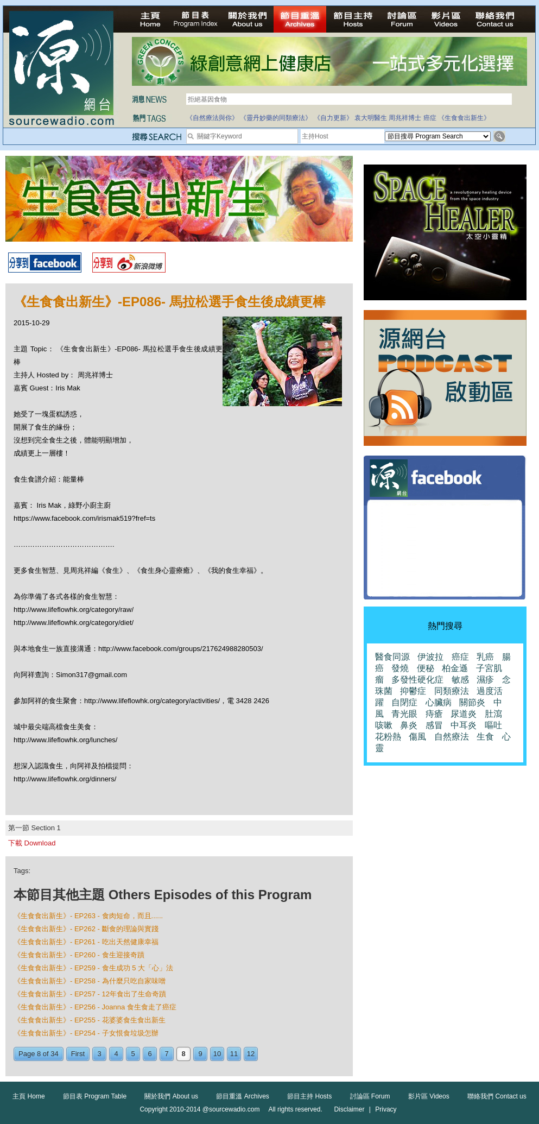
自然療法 (451, 736)
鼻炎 (408, 725)
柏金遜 (455, 668)
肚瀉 (493, 713)
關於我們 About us (171, 1096)
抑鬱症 (413, 691)
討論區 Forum (370, 1096)
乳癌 (485, 656)
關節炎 (472, 702)
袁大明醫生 (370, 118)
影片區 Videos (428, 1096)
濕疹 (485, 679)
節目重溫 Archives (242, 1096)
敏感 (460, 679)
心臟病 (439, 702)
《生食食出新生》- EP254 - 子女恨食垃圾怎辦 (86, 1033)
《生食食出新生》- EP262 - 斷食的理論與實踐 (86, 929)
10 (217, 1054)
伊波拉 (430, 656)
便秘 (425, 668)
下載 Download (31, 843)
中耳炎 (464, 725)
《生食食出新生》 (464, 118)
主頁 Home (28, 1096)
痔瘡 (434, 713)
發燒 (400, 668)
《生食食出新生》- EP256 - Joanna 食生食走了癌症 (95, 1007)
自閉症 (404, 702)
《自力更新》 (333, 118)
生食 (485, 736)
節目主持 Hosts (309, 1096)
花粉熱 (388, 736)
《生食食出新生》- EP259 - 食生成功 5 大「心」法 (93, 968)
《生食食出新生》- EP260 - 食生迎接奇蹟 (79, 955)
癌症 (429, 118)
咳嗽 (383, 725)
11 (234, 1054)
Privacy (385, 1109)
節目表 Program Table (94, 1096)
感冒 (434, 725)
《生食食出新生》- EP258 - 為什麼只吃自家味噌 (90, 981)
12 (251, 1054)
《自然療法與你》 (212, 118)
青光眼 (404, 713)
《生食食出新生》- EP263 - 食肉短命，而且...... (88, 916)
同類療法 (451, 691)
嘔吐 (493, 725)
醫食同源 (392, 656)
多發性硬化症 (417, 679)
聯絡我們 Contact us (497, 1096)
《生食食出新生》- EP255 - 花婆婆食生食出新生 (90, 1020)
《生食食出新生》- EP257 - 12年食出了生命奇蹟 (90, 994)
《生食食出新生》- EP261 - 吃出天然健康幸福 (86, 942)
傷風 (417, 736)
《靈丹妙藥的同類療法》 (276, 118)
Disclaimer (349, 1109)
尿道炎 (464, 713)
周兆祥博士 (405, 118)
